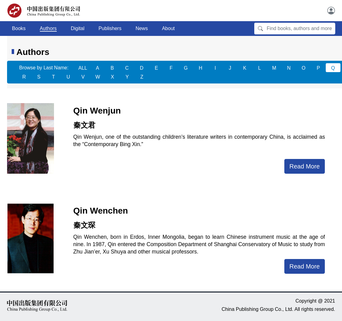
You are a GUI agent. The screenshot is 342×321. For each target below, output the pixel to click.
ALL (83, 68)
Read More (305, 166)
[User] (331, 10)
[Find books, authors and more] (301, 28)
